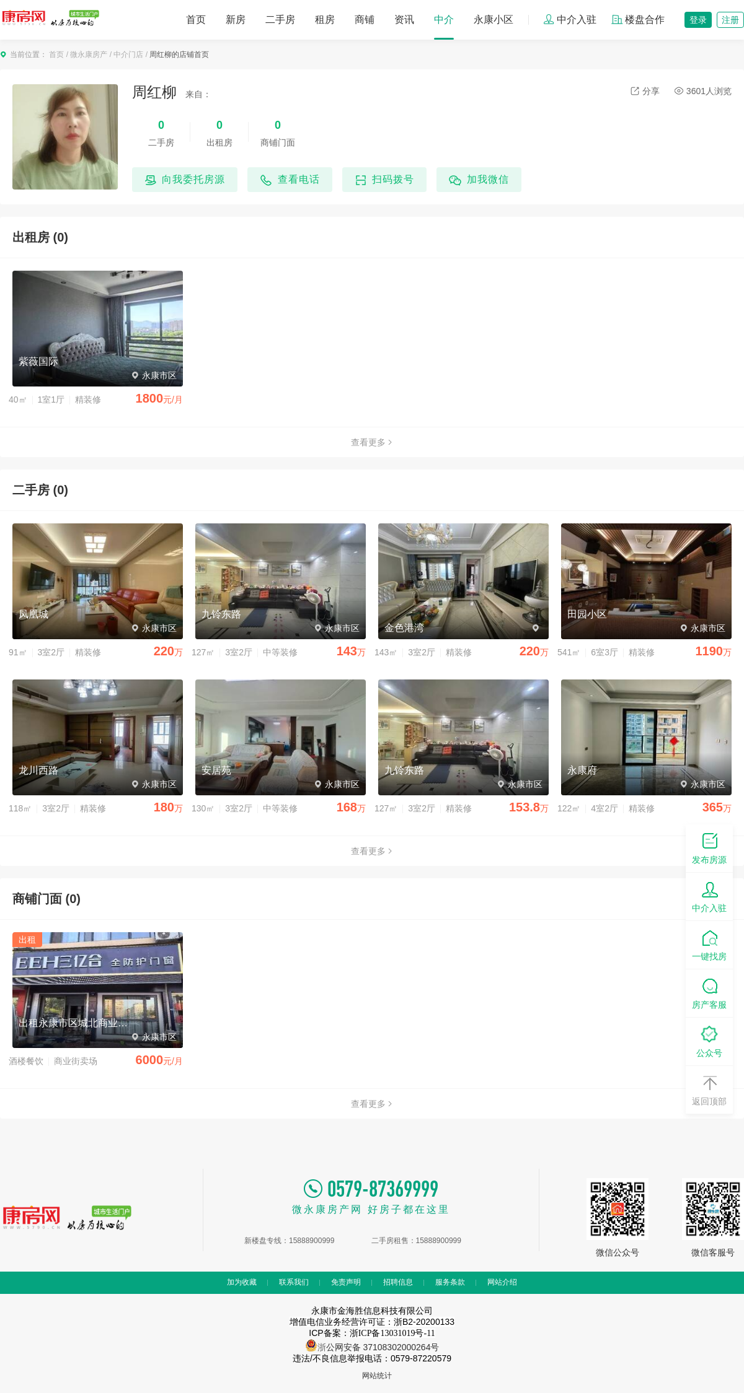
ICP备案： (372, 1333)
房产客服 (709, 993)
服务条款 (450, 1282)
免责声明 (346, 1282)
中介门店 (128, 54)
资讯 (404, 19)
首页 (196, 19)
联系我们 (294, 1282)
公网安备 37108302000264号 (383, 1347)
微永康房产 (88, 54)
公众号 (709, 1041)
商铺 (364, 19)
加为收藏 (242, 1282)
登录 (698, 20)
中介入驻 (569, 19)
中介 (444, 19)
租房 (325, 19)
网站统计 (377, 1375)
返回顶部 (709, 1089)
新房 (236, 19)
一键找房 (709, 944)
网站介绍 (502, 1282)
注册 (730, 20)
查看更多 (372, 442)
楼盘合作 (638, 19)
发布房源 (709, 848)
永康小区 (493, 19)
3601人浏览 (703, 91)
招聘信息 (398, 1282)
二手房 (280, 19)
